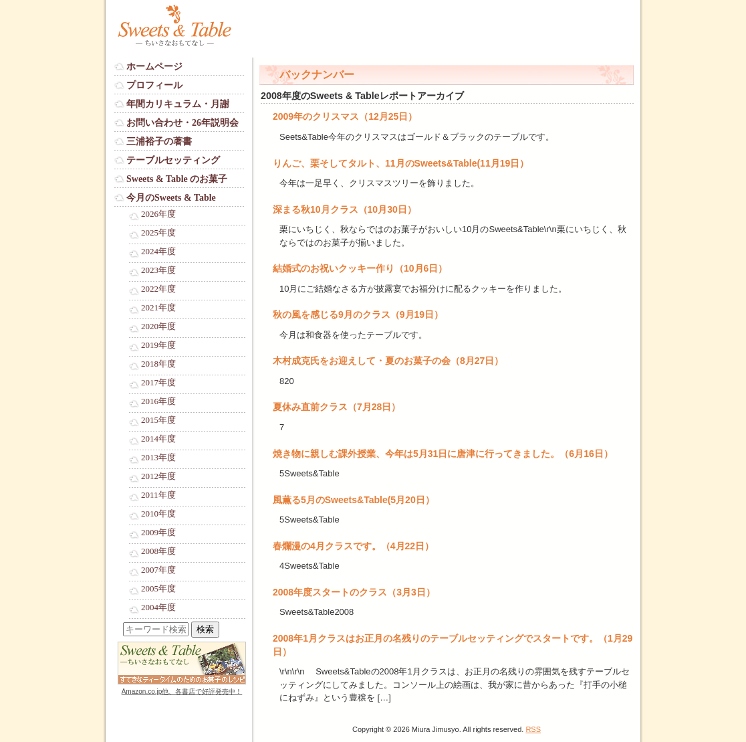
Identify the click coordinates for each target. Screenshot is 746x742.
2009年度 (158, 532)
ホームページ (154, 67)
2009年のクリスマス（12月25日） (345, 116)
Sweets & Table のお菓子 (176, 179)
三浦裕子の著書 (159, 141)
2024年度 (158, 251)
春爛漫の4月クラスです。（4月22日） (353, 546)
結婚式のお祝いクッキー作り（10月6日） (360, 268)
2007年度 (158, 570)
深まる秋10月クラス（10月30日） (344, 209)
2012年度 (158, 476)
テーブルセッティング (173, 160)
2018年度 (158, 364)
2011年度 (158, 495)
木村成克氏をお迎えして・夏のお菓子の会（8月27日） (388, 360)
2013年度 (158, 457)
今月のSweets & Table (171, 198)
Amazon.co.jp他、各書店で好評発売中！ (182, 691)
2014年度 (158, 439)
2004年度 (158, 607)
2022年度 (158, 289)
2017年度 (158, 382)
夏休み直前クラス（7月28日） (336, 406)
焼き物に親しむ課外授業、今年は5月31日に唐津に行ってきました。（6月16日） (443, 453)
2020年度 (158, 326)
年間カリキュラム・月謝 (177, 104)
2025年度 (158, 233)
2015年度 (158, 420)
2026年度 (158, 214)
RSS (533, 729)
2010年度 (158, 514)
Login (125, 704)
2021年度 (158, 307)
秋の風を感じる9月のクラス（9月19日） (358, 314)
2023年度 (158, 270)
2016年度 (158, 401)
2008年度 (158, 551)
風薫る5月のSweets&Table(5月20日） (353, 499)
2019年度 (158, 345)
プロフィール (154, 85)
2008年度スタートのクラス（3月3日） (354, 592)
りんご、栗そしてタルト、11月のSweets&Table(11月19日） (401, 163)
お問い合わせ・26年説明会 (182, 123)
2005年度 (158, 588)
